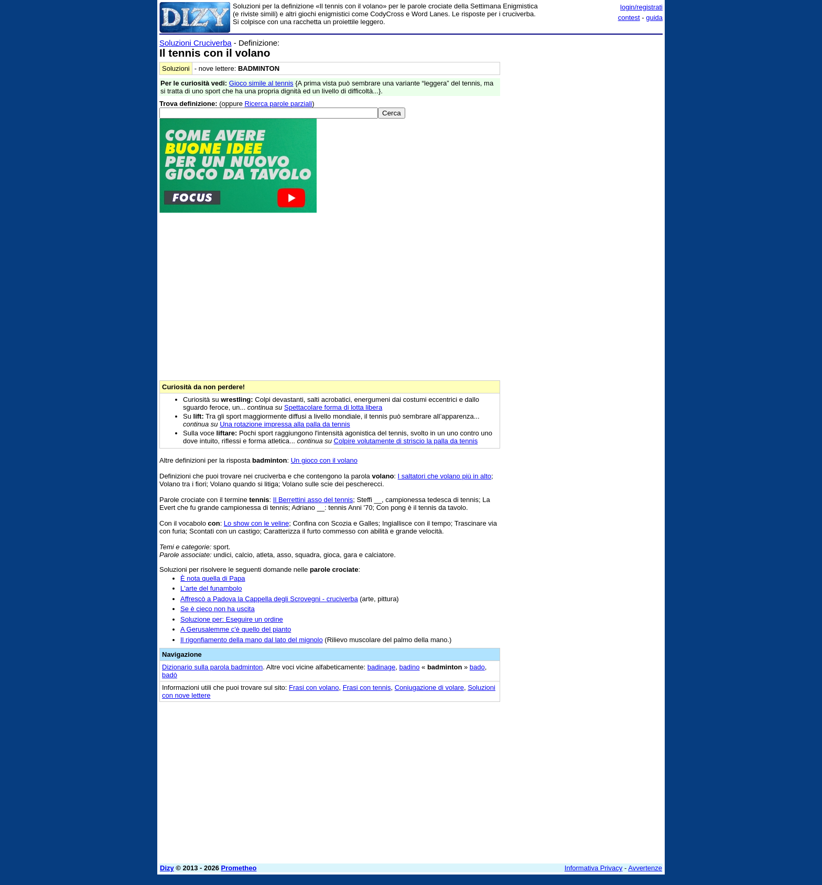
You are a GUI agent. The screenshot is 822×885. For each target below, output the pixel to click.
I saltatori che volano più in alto (445, 476)
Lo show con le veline (256, 523)
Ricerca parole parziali (278, 104)
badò (169, 675)
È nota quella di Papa (212, 578)
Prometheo (239, 868)
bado (477, 667)
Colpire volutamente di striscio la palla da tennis (406, 441)
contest (629, 18)
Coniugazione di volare (429, 687)
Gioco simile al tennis (261, 83)
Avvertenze (645, 868)
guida (654, 18)
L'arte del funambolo (211, 588)
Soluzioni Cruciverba (195, 42)
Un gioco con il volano (324, 460)
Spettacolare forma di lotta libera (333, 407)
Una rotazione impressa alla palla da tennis (285, 424)
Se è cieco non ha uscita (217, 609)
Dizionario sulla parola (212, 667)
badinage (381, 667)
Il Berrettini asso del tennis (313, 500)
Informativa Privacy (594, 868)
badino (409, 667)
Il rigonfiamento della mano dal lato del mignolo (251, 640)
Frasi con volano (314, 687)
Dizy (167, 868)
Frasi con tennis (367, 687)
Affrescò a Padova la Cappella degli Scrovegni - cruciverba (269, 599)
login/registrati (641, 7)
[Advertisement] (584, 195)
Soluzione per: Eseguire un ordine (231, 619)
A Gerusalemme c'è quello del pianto (235, 629)
